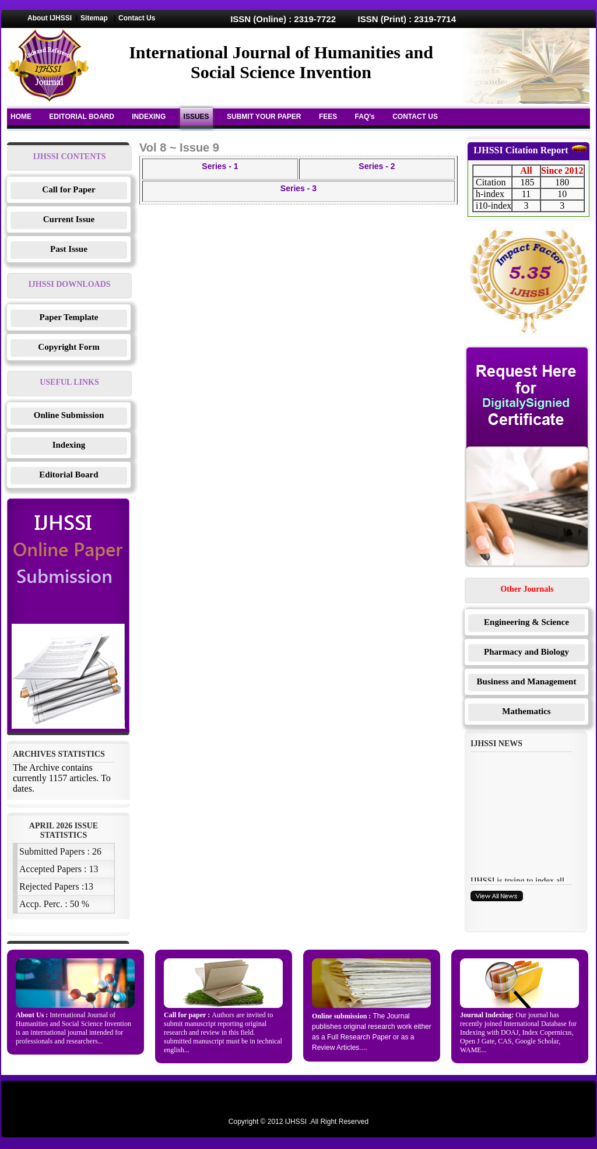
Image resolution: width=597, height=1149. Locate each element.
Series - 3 (298, 188)
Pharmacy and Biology (526, 651)
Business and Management (527, 681)
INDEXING (149, 117)
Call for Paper (68, 189)
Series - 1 (220, 166)
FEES (328, 117)
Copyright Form (68, 347)
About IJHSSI (49, 18)
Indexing (69, 444)
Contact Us (136, 18)
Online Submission (69, 415)
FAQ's (365, 117)
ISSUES (196, 117)
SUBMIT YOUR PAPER (264, 117)
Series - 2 (377, 166)
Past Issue (68, 249)
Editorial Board (68, 474)
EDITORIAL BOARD (81, 117)
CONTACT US (415, 117)
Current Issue (68, 219)
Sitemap (94, 18)
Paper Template (69, 317)
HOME (20, 117)
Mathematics (526, 711)
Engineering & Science (526, 622)
